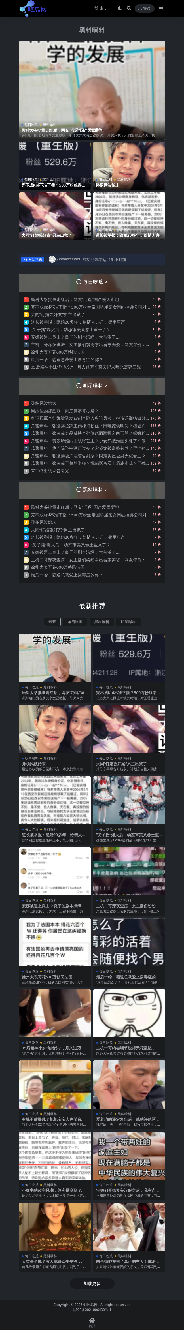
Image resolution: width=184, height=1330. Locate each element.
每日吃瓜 (31, 124)
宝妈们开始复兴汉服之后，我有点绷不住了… (128, 1192)
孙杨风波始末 (107, 185)
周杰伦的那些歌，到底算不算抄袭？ (65, 411)
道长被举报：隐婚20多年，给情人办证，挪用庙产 (128, 237)
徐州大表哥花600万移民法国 (58, 351)
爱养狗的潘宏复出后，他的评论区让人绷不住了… (128, 1121)
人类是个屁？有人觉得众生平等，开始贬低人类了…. (53, 1264)
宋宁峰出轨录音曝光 (50, 471)
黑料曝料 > (95, 489)
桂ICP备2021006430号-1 (92, 1309)
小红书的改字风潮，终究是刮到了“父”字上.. (51, 1192)
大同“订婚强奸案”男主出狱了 (46, 235)
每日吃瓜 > (95, 281)
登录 (144, 9)
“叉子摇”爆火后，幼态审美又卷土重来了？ (71, 329)
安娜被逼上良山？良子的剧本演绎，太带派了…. (75, 336)
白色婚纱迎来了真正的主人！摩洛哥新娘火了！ (128, 1264)
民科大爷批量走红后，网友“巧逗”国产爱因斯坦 (62, 129)
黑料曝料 (92, 30)
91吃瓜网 (90, 1304)
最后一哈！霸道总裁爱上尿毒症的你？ (67, 359)
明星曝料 (105, 179)
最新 (52, 622)
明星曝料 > (95, 385)
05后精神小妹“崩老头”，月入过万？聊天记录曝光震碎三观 (86, 366)
